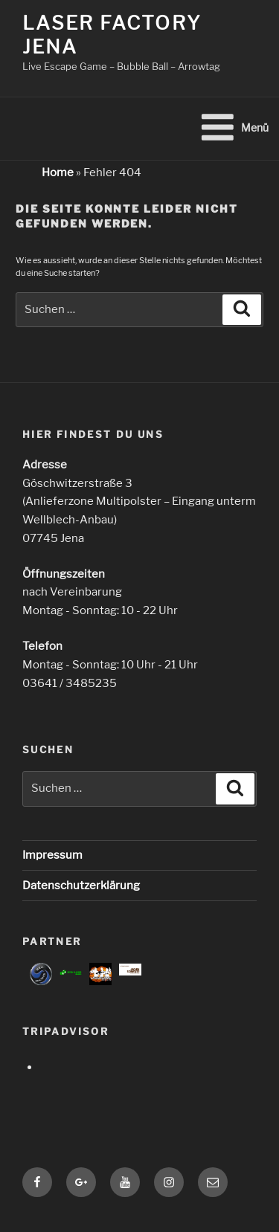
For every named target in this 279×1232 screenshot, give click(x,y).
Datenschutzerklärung (81, 885)
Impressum (52, 855)
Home (58, 172)
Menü (234, 127)
